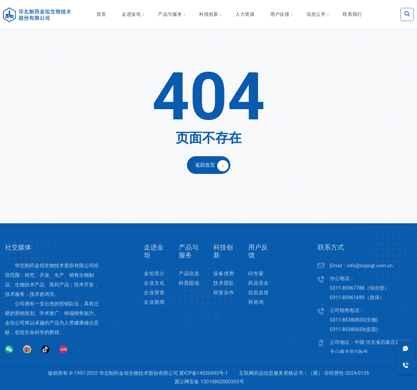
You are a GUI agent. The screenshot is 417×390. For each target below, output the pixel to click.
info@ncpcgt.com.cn (370, 271)
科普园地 (189, 288)
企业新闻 (154, 307)
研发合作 (223, 298)
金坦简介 (154, 278)
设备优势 (223, 278)
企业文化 (154, 288)
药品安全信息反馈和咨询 (258, 297)
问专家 (256, 278)
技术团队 (223, 288)
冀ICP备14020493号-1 (203, 378)
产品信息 (189, 278)
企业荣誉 (154, 298)
